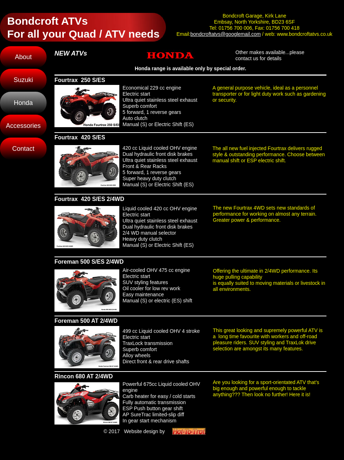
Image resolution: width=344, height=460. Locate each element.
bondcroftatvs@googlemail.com (225, 34)
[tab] (86, 106)
